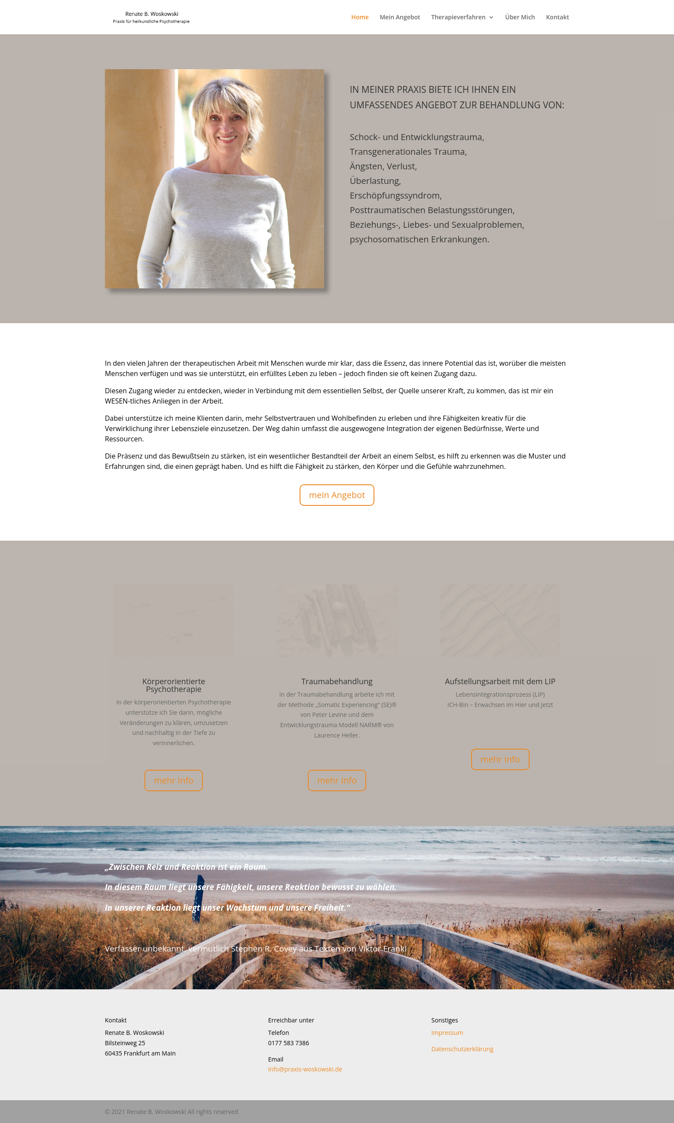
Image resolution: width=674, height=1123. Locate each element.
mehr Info (173, 780)
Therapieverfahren (458, 17)
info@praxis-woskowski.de (305, 1069)
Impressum (447, 1032)
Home (360, 17)
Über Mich (520, 17)
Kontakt (557, 17)
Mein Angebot (400, 17)
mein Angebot (337, 495)
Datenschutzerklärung (462, 1049)
